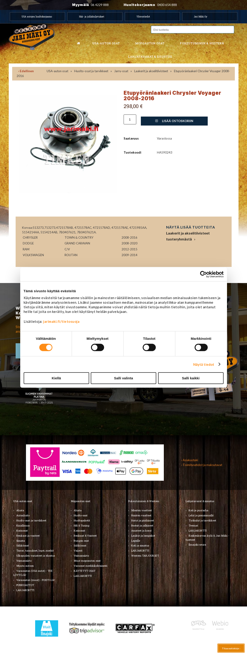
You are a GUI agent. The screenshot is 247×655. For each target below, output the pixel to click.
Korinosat (22, 530)
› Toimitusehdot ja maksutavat (201, 465)
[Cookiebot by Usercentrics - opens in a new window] (203, 274)
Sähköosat (22, 545)
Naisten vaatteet (141, 515)
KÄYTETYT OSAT (84, 570)
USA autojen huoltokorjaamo (37, 16)
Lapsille (135, 540)
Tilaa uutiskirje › (231, 648)
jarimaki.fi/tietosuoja (61, 321)
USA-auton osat (106, 43)
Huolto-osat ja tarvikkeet (91, 71)
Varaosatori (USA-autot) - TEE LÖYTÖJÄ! (33, 573)
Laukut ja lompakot (143, 535)
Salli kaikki (191, 378)
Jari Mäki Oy (200, 16)
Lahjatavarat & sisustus (150, 56)
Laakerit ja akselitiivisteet (151, 71)
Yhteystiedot (143, 16)
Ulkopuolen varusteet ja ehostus (35, 555)
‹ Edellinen (26, 71)
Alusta (20, 510)
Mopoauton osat (149, 43)
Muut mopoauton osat (87, 560)
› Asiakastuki (189, 460)
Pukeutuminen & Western (143, 501)
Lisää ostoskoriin (174, 121)
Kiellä (56, 378)
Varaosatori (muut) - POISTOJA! (35, 580)
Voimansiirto (23, 560)
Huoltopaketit (82, 520)
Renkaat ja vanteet (28, 535)
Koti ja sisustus (140, 545)
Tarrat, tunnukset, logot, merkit (35, 550)
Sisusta (20, 540)
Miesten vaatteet (141, 510)
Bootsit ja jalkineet (142, 525)
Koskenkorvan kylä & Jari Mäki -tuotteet (207, 537)
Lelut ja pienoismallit (201, 515)
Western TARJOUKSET (145, 555)
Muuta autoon (25, 565)
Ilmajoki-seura (197, 544)
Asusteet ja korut (141, 530)
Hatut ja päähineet (142, 520)
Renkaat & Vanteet (85, 535)
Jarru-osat (121, 71)
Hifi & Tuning (81, 525)
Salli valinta (123, 378)
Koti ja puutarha (198, 510)
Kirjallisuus (23, 525)
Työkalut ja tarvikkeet (202, 520)
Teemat (193, 525)
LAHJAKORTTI (25, 590)
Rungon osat (81, 540)
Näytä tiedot (203, 364)
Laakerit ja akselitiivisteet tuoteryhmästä (188, 236)
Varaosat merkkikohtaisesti (90, 565)
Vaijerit (78, 550)
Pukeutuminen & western (202, 43)
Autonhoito (23, 515)
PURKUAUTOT (25, 585)
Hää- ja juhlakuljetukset (91, 16)
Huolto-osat (81, 515)
